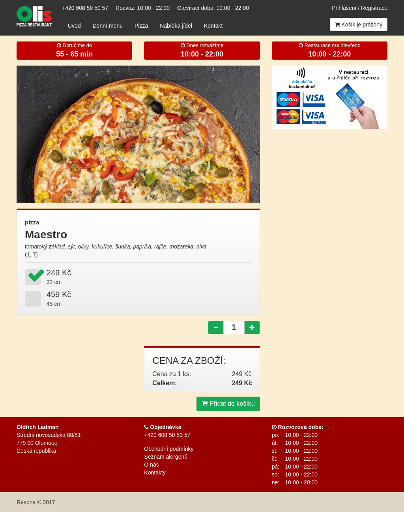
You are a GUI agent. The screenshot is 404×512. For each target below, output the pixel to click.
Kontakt (213, 26)
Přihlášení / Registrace (359, 8)
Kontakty (154, 472)
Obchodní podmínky (168, 449)
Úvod (74, 26)
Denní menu (108, 26)
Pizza (141, 26)
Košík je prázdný (358, 24)
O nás (151, 464)
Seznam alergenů (165, 457)
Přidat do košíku (228, 403)
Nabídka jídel (176, 26)
